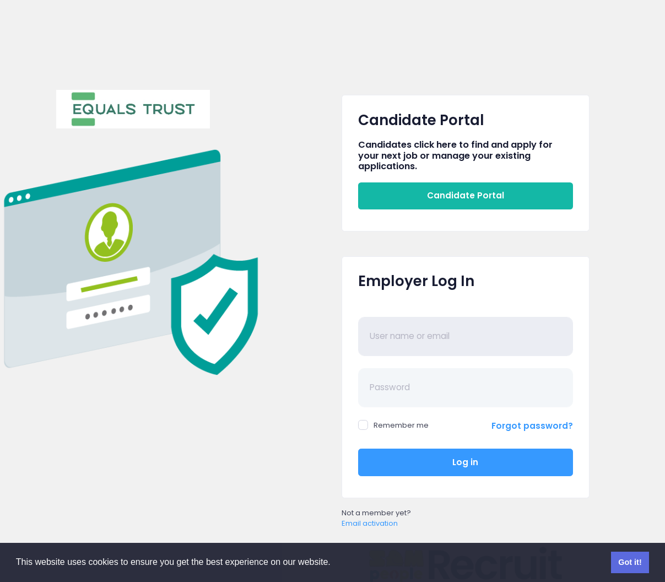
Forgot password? (532, 426)
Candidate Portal (465, 195)
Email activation (370, 523)
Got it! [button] (629, 562)
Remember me (393, 425)
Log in (465, 462)
